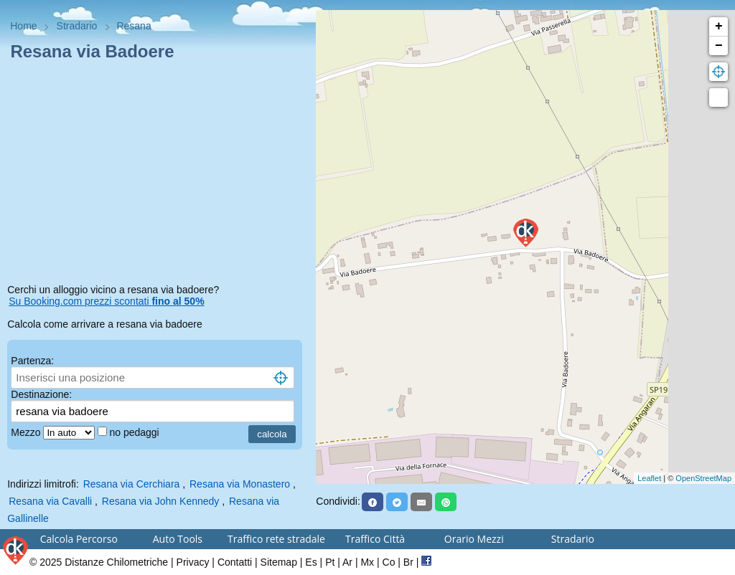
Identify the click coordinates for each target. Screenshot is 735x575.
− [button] (719, 45)
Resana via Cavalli (50, 501)
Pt (329, 562)
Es (311, 562)
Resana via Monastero (239, 484)
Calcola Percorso (79, 539)
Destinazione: (41, 394)
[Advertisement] (158, 175)
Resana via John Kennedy (160, 501)
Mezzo (27, 432)
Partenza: (32, 360)
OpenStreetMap (703, 478)
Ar (347, 562)
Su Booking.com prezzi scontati (106, 301)
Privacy (193, 562)
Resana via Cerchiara (131, 484)
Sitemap (279, 562)
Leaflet (649, 478)
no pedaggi (135, 432)
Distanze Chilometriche (116, 562)
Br (408, 562)
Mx (367, 562)
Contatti (234, 562)
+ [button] (719, 26)
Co (389, 562)
